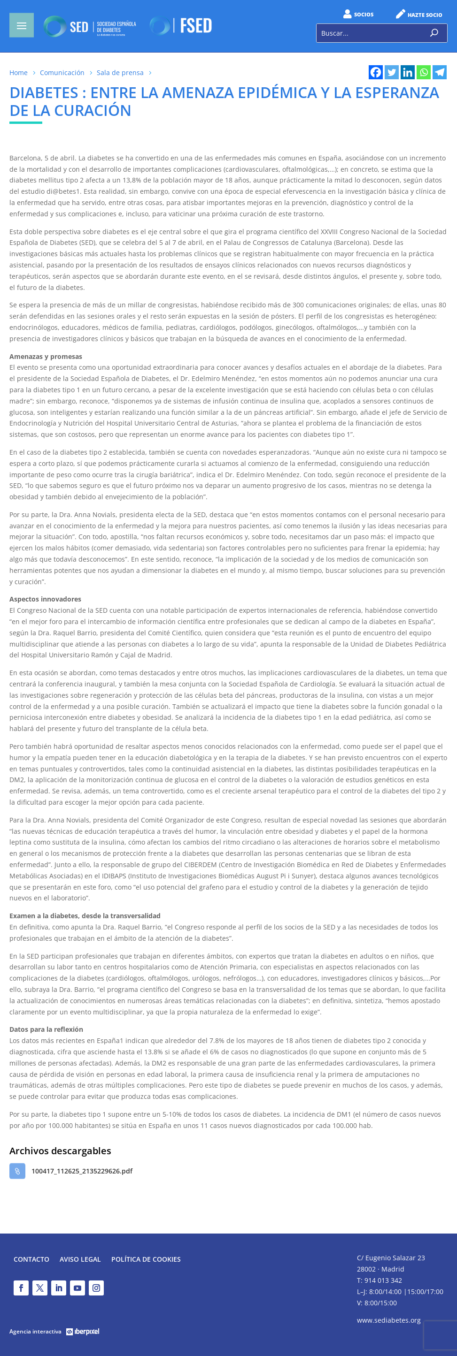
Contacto (31, 1260)
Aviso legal (80, 1260)
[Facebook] (376, 72)
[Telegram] (440, 72)
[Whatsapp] (424, 72)
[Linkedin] (408, 72)
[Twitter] (392, 72)
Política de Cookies (146, 1260)
